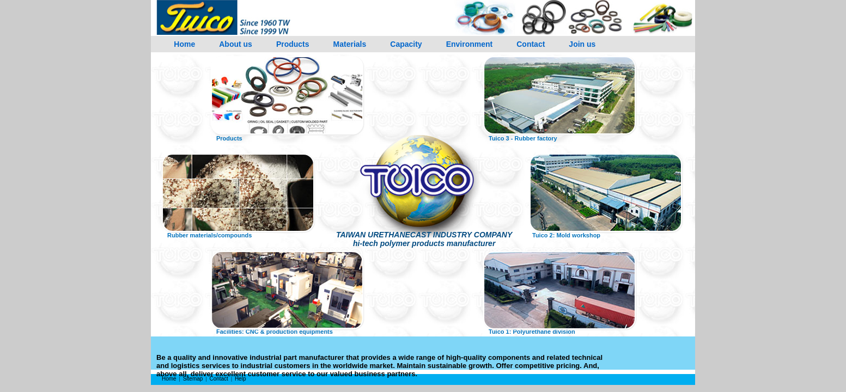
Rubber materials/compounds (209, 235)
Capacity (406, 44)
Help (240, 379)
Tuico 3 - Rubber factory (523, 138)
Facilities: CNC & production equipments (274, 331)
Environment (469, 44)
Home (184, 44)
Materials (350, 44)
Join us (582, 44)
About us (235, 44)
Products (292, 44)
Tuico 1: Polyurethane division (532, 331)
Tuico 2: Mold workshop (566, 235)
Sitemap (193, 379)
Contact (530, 44)
